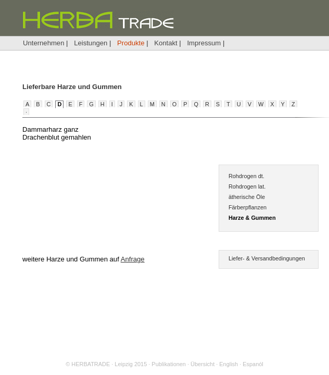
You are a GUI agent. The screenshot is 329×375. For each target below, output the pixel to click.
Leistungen (90, 43)
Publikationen (168, 364)
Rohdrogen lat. (247, 186)
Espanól (253, 364)
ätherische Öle (247, 197)
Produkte (130, 43)
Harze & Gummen (252, 218)
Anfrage (133, 259)
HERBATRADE (90, 364)
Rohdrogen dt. (246, 176)
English (228, 364)
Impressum (204, 43)
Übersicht (202, 364)
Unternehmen (43, 43)
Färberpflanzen (248, 207)
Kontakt (165, 43)
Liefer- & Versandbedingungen (267, 258)
